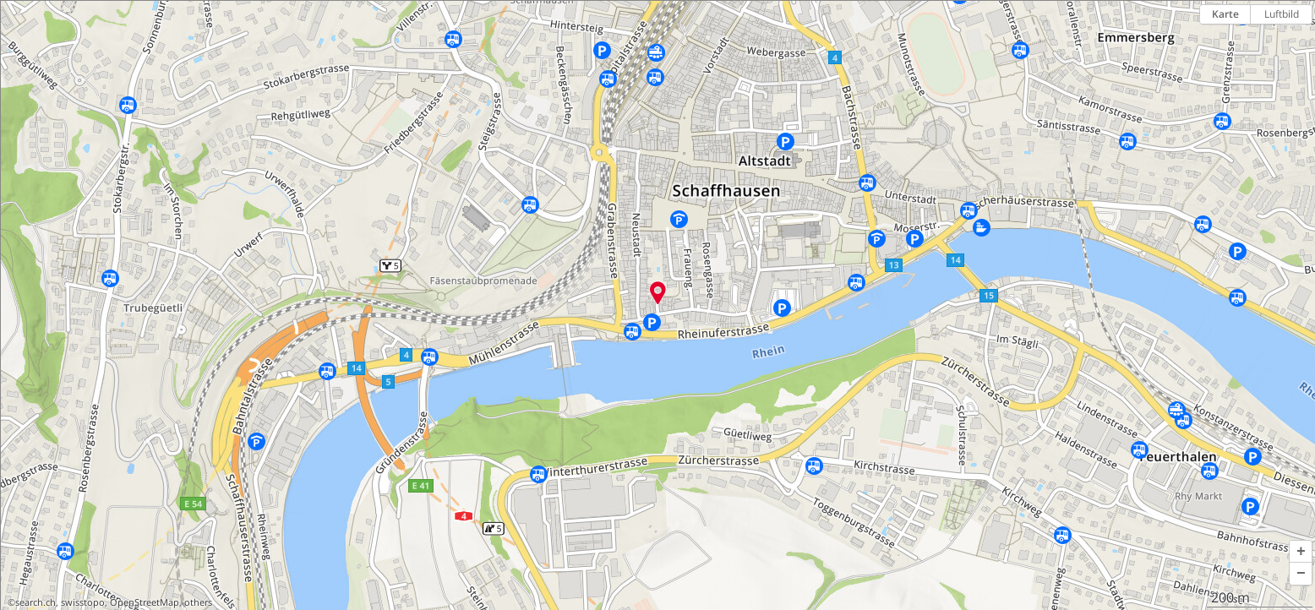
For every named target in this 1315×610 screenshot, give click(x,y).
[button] (1301, 552)
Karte (1225, 14)
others (198, 602)
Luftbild (1281, 14)
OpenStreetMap (144, 602)
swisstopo (83, 602)
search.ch (35, 602)
